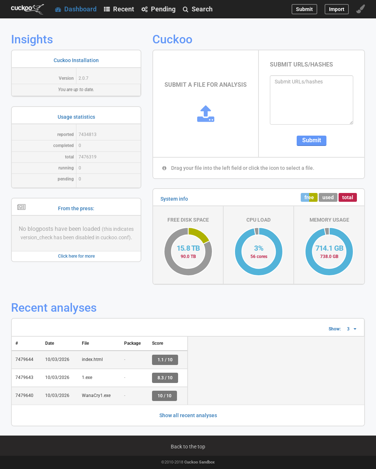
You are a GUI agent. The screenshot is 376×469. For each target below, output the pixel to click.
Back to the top (188, 447)
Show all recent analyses (188, 415)
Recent (119, 9)
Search (198, 9)
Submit (311, 140)
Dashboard (76, 9)
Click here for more (76, 256)
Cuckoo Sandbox (199, 462)
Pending (158, 9)
